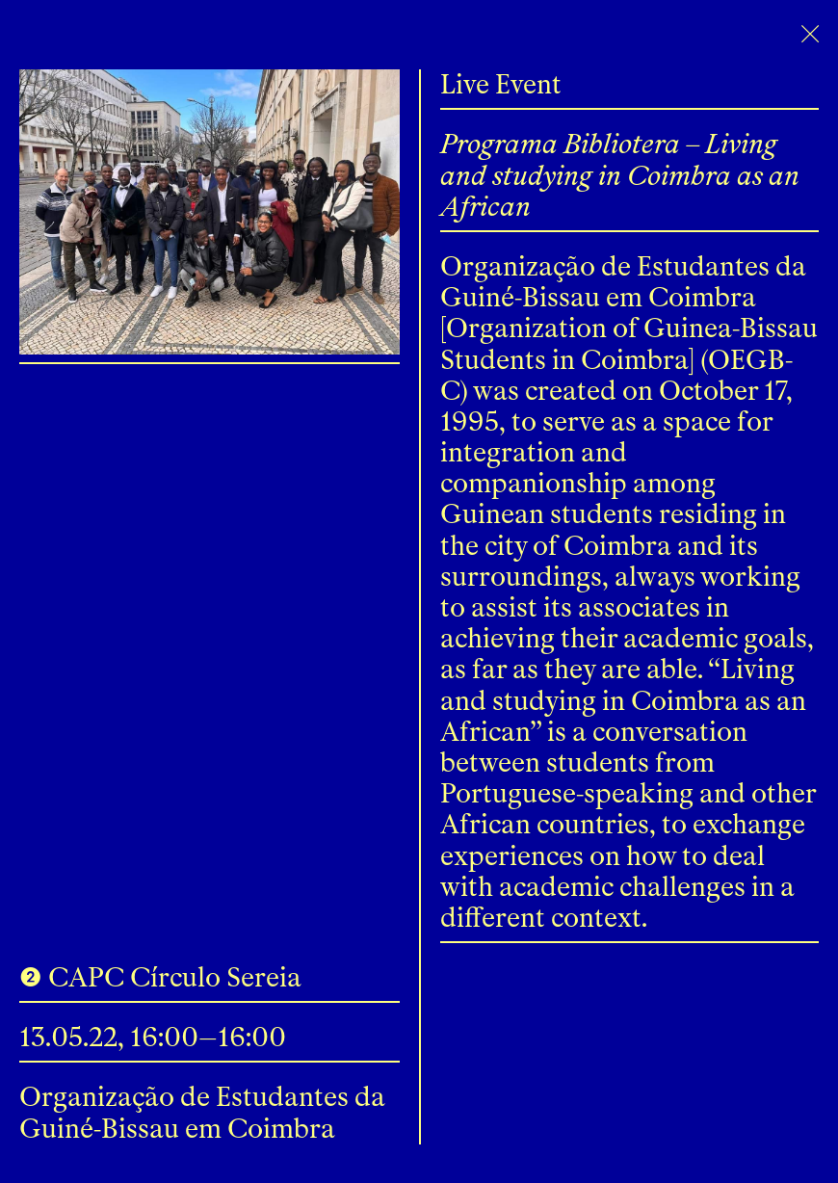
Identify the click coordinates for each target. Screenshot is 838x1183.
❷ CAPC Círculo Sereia (160, 977)
